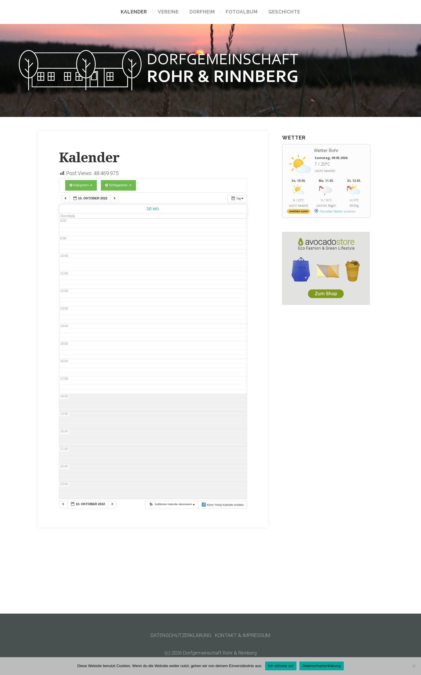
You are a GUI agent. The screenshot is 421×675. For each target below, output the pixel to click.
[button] (171, 504)
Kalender (130, 12)
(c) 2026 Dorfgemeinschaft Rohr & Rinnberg (210, 653)
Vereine (164, 12)
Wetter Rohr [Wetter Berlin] (326, 150)
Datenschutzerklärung (321, 666)
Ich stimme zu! (281, 666)
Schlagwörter (118, 185)
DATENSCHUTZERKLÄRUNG (180, 635)
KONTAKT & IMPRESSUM (245, 635)
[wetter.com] (298, 212)
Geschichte (288, 12)
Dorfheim (202, 12)
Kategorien (81, 185)
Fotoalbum (242, 12)
